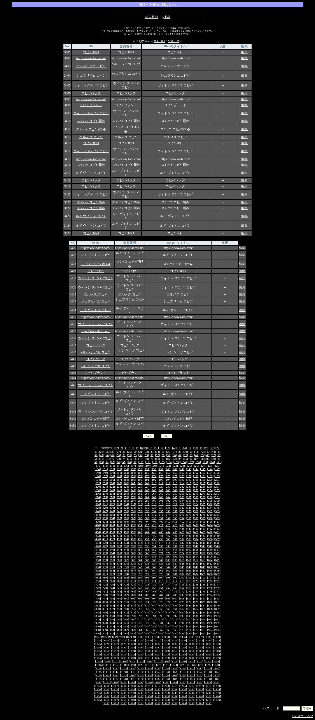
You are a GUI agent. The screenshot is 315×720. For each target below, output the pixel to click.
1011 (106, 640)
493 (119, 539)
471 (217, 532)
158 (168, 472)
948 (154, 626)
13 (167, 448)
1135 (141, 668)
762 (112, 591)
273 (217, 493)
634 (97, 567)
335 (147, 507)
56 (151, 455)
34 (157, 451)
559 (203, 549)
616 (97, 563)
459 (133, 532)
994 (97, 637)
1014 (132, 640)
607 (161, 560)
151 (119, 472)
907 (119, 619)
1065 (183, 651)
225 (133, 486)
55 (146, 455)
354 (154, 511)
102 (155, 462)
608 (168, 560)
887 (104, 616)
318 (154, 504)
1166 (149, 675)
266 (168, 493)
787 (161, 595)
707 (105, 581)
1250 (98, 696)
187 (119, 479)
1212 (157, 685)
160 (182, 472)
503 (189, 539)
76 (135, 458)
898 (182, 616)
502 (182, 539)
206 (126, 483)
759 (217, 588)
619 (119, 563)
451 (203, 528)
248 (168, 490)
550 (140, 549)
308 (210, 500)
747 (133, 588)
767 (147, 591)
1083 (209, 654)
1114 (216, 661)
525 (217, 542)
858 (154, 609)
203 (105, 483)
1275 (183, 699)
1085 (98, 658)
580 (97, 556)
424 (140, 525)
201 (217, 479)
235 (203, 486)
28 (123, 451)
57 (157, 455)
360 (196, 511)
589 (161, 556)
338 (168, 507)
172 (140, 476)
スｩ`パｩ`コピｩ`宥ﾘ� (91, 129)
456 (112, 532)
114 (112, 465)
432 (196, 525)
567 (133, 553)
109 (205, 462)
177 (175, 476)
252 (196, 490)
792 (196, 595)
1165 (141, 675)
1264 (217, 696)
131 (104, 469)
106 (183, 462)
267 (175, 493)
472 (97, 535)
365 (104, 514)
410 (168, 521)
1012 (115, 640)
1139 (174, 668)
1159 (216, 671)
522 (196, 542)
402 (112, 521)
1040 (98, 647)
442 (140, 528)
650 (210, 567)
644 (168, 567)
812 (210, 598)
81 (163, 458)
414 (196, 521)
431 (189, 525)
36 (168, 451)
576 (196, 553)
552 (154, 549)
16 (184, 448)
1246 (191, 692)
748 (140, 588)
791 (189, 595)
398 (210, 518)
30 (135, 451)
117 (133, 465)
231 (175, 486)
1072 (115, 654)
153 (133, 472)
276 (112, 497)
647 (189, 567)
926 (126, 623)
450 (196, 528)
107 (190, 462)
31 (140, 451)
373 (161, 514)
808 (182, 598)
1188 (208, 678)
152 (126, 472)
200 (210, 479)
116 (126, 465)
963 (133, 630)
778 (97, 595)
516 (154, 542)
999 (132, 637)
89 (207, 458)
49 (112, 455)
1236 (106, 692)
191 (147, 479)
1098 (209, 658)
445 (161, 528)
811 (203, 598)
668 (210, 570)
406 (140, 521)
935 (189, 623)
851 (104, 609)
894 (154, 616)
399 (217, 518)
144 (196, 469)
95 (112, 462)
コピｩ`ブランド (91, 105)
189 (133, 479)
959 (104, 630)
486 (196, 535)
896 (168, 616)
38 (179, 451)
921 (217, 619)
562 (97, 553)
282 (154, 497)
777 (217, 591)
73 (118, 458)
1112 (199, 661)
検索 (166, 17)
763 (119, 591)
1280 (106, 703)
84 (179, 458)
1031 (149, 644)
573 (175, 553)
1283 (132, 703)
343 (203, 507)
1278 (209, 699)
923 (104, 623)
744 (112, 588)
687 (217, 574)
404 (126, 521)
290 (210, 497)
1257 (158, 696)
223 (119, 486)
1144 (216, 668)
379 (203, 514)
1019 (174, 640)
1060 (141, 651)
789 (175, 595)
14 (173, 448)
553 (161, 549)
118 (139, 465)
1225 (141, 689)
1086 (106, 658)
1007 (200, 637)
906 (112, 619)
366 (112, 514)
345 (217, 507)
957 (217, 626)
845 (189, 605)
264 (154, 493)
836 (126, 605)
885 (217, 612)
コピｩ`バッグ (91, 93)
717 (175, 581)
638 (126, 567)
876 (154, 612)
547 (119, 549)
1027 (115, 644)
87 (196, 458)
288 (196, 497)
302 (168, 500)
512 (126, 542)
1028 (123, 644)
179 (189, 476)
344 (210, 507)
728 (126, 584)
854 (126, 609)
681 (175, 574)
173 (147, 476)
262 (140, 493)
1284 (141, 703)
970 (182, 630)
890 (126, 616)
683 (189, 574)
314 (126, 504)
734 (168, 584)
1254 (132, 696)
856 (140, 609)
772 (182, 591)
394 (182, 518)
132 (112, 469)
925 (119, 623)
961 (119, 630)
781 (119, 595)
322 (182, 504)
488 (210, 535)
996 (111, 637)
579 (217, 553)
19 (201, 448)
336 (154, 507)
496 (140, 539)
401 (105, 521)
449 (189, 528)
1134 (132, 668)
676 (140, 574)
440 (126, 528)
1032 (158, 644)
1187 (199, 678)
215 (189, 483)
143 (189, 469)
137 (147, 469)
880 (182, 612)
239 (104, 490)
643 (161, 567)
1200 (183, 682)
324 (196, 504)
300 (154, 500)
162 (196, 472)
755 (189, 588)
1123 (165, 664)
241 (119, 490)
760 (97, 591)
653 (104, 570)
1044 (132, 647)
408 (154, 521)
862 (182, 609)
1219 (217, 685)
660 (154, 570)
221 (104, 486)
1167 (157, 675)
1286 (158, 703)
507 (217, 539)
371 (147, 514)
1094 (174, 658)
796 (97, 598)
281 (147, 497)
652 (97, 570)
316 (140, 504)
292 (97, 500)
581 (104, 556)
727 (119, 584)
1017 (157, 640)
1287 (166, 703)
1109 (174, 661)
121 (160, 465)
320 (168, 504)
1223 (123, 689)
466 (182, 532)
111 (219, 462)
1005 (183, 637)
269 (189, 493)
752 (168, 588)
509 (105, 542)
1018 (166, 640)
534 (154, 546)
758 (210, 588)
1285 (149, 703)
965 (147, 630)
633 (217, 563)
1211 (149, 685)
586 (140, 556)
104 (169, 462)
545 (104, 549)
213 (175, 483)
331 (119, 507)
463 (161, 532)
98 (129, 462)
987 (175, 633)
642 (154, 567)
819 (133, 602)
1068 (209, 651)
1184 (174, 678)
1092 (158, 658)
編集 (244, 52)
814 (97, 602)
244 (140, 490)
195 (175, 479)
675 (133, 574)
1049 (174, 647)
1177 (115, 678)
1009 (217, 637)
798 (112, 598)
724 (97, 584)
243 (133, 490)
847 (203, 605)
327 (217, 504)
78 (146, 458)
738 (196, 584)
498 (154, 539)
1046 (149, 647)
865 (203, 609)
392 (168, 518)
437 (104, 528)
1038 (209, 644)
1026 (106, 644)
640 (140, 567)
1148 (124, 671)
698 (168, 577)
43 (207, 451)
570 (154, 553)
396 (196, 518)
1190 (98, 682)
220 (97, 486)
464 (168, 532)
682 (182, 574)
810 (196, 598)
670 (97, 574)
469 (203, 532)
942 (112, 626)
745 (119, 588)
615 (217, 560)
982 (140, 633)
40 (191, 451)
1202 (200, 682)
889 (119, 616)
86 (191, 458)
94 (106, 462)
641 (147, 567)
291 (217, 497)
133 (119, 469)
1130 (99, 668)
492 (112, 539)
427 (161, 525)
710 (126, 581)
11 (156, 448)
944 (126, 626)
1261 (191, 696)
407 (147, 521)
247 (161, 490)
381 (217, 514)
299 (147, 500)
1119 (132, 664)
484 (182, 535)
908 (126, 619)
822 (154, 602)
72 (112, 458)
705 (217, 577)
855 (133, 609)
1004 (174, 637)
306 (196, 500)
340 (182, 507)
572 (168, 553)
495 (133, 539)
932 (168, 623)
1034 (174, 644)
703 (203, 577)
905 (105, 619)
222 (112, 486)
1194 (132, 682)
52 (129, 455)
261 (133, 493)
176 (168, 476)
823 (161, 602)
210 (154, 483)
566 (126, 553)
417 (217, 521)
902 (210, 616)
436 (97, 528)
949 (161, 626)
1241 (149, 692)
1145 (99, 671)
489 (217, 535)
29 (129, 451)
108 (197, 462)
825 (175, 602)
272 (210, 493)
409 (161, 521)
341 (189, 507)
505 (203, 539)
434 (210, 525)
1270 (141, 699)
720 (196, 581)
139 (161, 469)
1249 (217, 692)
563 (104, 553)
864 (196, 609)
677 (147, 574)
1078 (166, 654)
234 (196, 486)
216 (196, 483)
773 (189, 591)
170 (126, 476)
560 (210, 549)
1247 (200, 692)
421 (119, 525)
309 (217, 500)
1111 (191, 661)
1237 (115, 692)
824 (168, 602)
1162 (115, 675)
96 (118, 462)
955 (203, 626)
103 (162, 462)
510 (112, 542)
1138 (166, 668)
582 (112, 556)
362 (210, 511)
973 (203, 630)
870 (112, 612)
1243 (166, 692)
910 (140, 619)
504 (196, 539)
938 (210, 623)
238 (97, 490)
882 (196, 612)
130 (97, 469)
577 (203, 553)
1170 (183, 675)
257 (104, 493)
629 (189, 563)
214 (182, 483)
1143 (208, 668)
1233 (209, 689)
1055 (98, 651)
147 (217, 469)
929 (147, 623)
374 (168, 514)
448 (182, 528)
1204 (216, 682)
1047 (158, 647)
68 (218, 455)
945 (133, 626)
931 (161, 623)
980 (126, 633)
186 (112, 479)
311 (105, 504)
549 (133, 549)
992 (210, 633)
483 (175, 535)
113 (105, 465)
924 (112, 623)
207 (133, 483)
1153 (166, 671)
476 (126, 535)
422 (126, 525)
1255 (141, 696)
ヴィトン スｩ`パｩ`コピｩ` (91, 85)
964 (140, 630)
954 (196, 626)
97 (123, 462)
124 (182, 465)
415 (203, 521)
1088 (123, 658)
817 (119, 602)
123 (175, 465)
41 (196, 451)
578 (210, 553)
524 (210, 542)
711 (133, 581)
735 (175, 584)
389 (147, 518)
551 (147, 549)
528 (112, 546)
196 (182, 479)
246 (154, 490)
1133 (124, 668)
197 (189, 479)
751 (161, 588)
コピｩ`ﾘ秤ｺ (91, 52)
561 (217, 549)
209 (147, 483)
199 (203, 479)
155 (147, 472)
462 (154, 532)
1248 (209, 692)
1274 (174, 699)
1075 (141, 654)
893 (147, 616)
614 (210, 560)
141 (175, 469)
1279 (217, 699)
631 (203, 563)
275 (104, 497)
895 (161, 616)
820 (140, 602)
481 (161, 535)
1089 (132, 658)
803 (147, 598)
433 (203, 525)
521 (189, 542)
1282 (123, 703)
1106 (149, 661)
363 (217, 511)
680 (168, 574)
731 (147, 584)
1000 (140, 637)
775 (203, 591)
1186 (191, 678)
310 (97, 504)
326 (210, 504)
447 (175, 528)
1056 (106, 651)
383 (104, 518)
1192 (115, 682)
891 (133, 616)
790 (182, 595)
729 (133, 584)
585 (133, 556)
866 (210, 609)
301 (161, 500)
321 (175, 504)
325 (203, 504)
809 (189, 598)
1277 (200, 699)
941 (104, 626)
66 (207, 455)
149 (104, 472)
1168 (166, 675)
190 (140, 479)
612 (196, 560)
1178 (124, 678)
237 (217, 486)
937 (203, 623)
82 (168, 458)
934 (182, 623)
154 (140, 472)
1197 (157, 682)
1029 (132, 644)
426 (154, 525)
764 (126, 591)
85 (185, 458)
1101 (107, 661)
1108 (166, 661)
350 (126, 511)
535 (161, 546)
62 (185, 455)
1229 (174, 689)
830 (210, 602)
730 (140, 584)
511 (119, 542)
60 (174, 455)
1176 (107, 678)
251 (189, 490)
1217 (200, 685)
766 (140, 591)
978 (112, 633)
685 (203, 574)
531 (133, 546)
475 (119, 535)
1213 (166, 685)
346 (97, 511)
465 (175, 532)
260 (126, 493)
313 (119, 504)
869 (104, 612)
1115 (99, 664)
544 (97, 549)
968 (168, 630)
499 (161, 539)
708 (112, 581)
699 (175, 577)
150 (112, 472)
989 (189, 633)
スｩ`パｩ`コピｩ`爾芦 (91, 121)
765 (133, 591)
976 (97, 633)
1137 (157, 668)
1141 (191, 668)
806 (168, 598)
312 (111, 504)
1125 (182, 664)
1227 (158, 689)
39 (185, 451)
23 (95, 451)
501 (175, 539)
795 (217, 595)
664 (182, 570)
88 (202, 458)
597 (217, 556)
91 (218, 458)
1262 (200, 696)
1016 (149, 640)
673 (119, 574)
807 (175, 598)
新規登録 (151, 17)
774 (196, 591)
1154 (174, 671)
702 (196, 577)
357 (175, 511)
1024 (217, 640)
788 (168, 595)
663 (175, 570)
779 (104, 595)
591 (175, 556)
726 (112, 584)
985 (161, 633)
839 (147, 605)
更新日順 (159, 41)
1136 (149, 668)
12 (162, 448)
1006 (191, 637)
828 (196, 602)
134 (126, 469)
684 (196, 574)
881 (189, 612)
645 (175, 567)
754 (182, 588)
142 (182, 469)
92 (95, 462)
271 (203, 493)
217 (203, 483)
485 (189, 535)
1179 (132, 678)
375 (175, 514)
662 (168, 570)
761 (104, 591)
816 (112, 602)
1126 (191, 664)
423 (133, 525)
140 (168, 469)
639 (133, 567)
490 (97, 539)
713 (147, 581)
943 (119, 626)
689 (104, 577)
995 (104, 637)
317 (147, 504)
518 (168, 542)
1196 (149, 682)
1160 (99, 675)
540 (196, 546)
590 (168, 556)
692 (126, 577)
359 (189, 511)
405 (133, 521)
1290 (191, 703)
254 (210, 490)
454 (97, 532)
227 (147, 486)
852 (112, 609)
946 (140, 626)
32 (146, 451)
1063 (166, 651)
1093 (166, 658)
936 (196, 623)
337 (161, 507)
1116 (107, 664)
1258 (166, 696)
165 (217, 472)
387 (133, 518)
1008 (208, 637)
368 (126, 514)
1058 (123, 651)
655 (119, 570)
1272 (158, 699)
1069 (217, 651)
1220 (98, 689)
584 (126, 556)
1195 (140, 682)
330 (112, 507)
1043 (123, 647)
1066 (191, 651)
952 (182, 626)
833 (104, 605)
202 (97, 483)
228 (154, 486)
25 (107, 451)
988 (182, 633)
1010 (98, 640)
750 (154, 588)
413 (189, 521)
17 (190, 448)
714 (154, 581)
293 (104, 500)
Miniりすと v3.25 (302, 716)
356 (168, 511)
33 (151, 451)
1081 (191, 654)
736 (182, 584)
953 (189, 626)
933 (175, 623)
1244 (174, 692)
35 (163, 451)
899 (189, 616)
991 (203, 633)
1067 (200, 651)
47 (101, 455)
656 (126, 570)
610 (182, 560)
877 (161, 612)
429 (175, 525)
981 (133, 633)
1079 (174, 654)
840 (154, 605)
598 (97, 560)
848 (210, 605)
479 (147, 535)
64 (196, 455)
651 (217, 567)
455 (104, 532)
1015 (141, 640)
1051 (191, 647)
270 (196, 493)
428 (168, 525)
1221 (106, 689)
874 (140, 612)
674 (126, 574)
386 (126, 518)
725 (104, 584)
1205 (98, 685)
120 (153, 465)
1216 (191, 685)
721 (203, 581)
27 (118, 451)
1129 (216, 664)
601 (119, 560)
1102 (116, 661)
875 (147, 612)
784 (140, 595)
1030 (141, 644)
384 (112, 518)
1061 (149, 651)
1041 (106, 647)
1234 (217, 689)
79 (151, 458)
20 (206, 448)
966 (154, 630)
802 (140, 598)
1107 (158, 661)
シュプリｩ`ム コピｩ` (91, 75)
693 (133, 577)
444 (154, 528)
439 (119, 528)
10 (150, 448)
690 (112, 577)
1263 (209, 696)
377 (189, 514)
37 (174, 451)
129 (217, 465)
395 (189, 518)
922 (97, 623)
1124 (174, 664)
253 (203, 490)
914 (168, 619)
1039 (217, 644)
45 (218, 451)
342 (196, 507)
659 (147, 570)
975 (217, 630)
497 (147, 539)
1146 (107, 671)
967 (161, 630)
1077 (158, 654)
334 (140, 507)
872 (126, 612)
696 (154, 577)
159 (175, 472)
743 (104, 588)
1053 (209, 647)
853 (119, 609)
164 (210, 472)
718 (182, 581)
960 (112, 630)
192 (154, 479)
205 (119, 483)
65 (202, 455)
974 (210, 630)
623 (147, 563)
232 (182, 486)
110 (212, 462)
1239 (132, 692)
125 (189, 465)
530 (126, 546)
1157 (199, 671)
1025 (98, 644)
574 (182, 553)
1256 (149, 696)
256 (97, 493)
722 (210, 581)
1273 (166, 699)
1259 (174, 696)
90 (213, 458)
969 (175, 630)
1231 (191, 689)
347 (104, 511)
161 (189, 472)
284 (168, 497)
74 (123, 458)
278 (126, 497)
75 (129, 458)
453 (217, 528)
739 (203, 584)
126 (196, 465)
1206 (107, 685)
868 (97, 612)
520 (182, 542)
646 (182, 567)
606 (154, 560)
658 (140, 570)
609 (175, 560)
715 (161, 581)
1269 (132, 699)
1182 (157, 678)
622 (140, 563)
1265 (98, 699)
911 (147, 619)
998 (125, 637)
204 (112, 483)
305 (189, 500)
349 (119, 511)
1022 (200, 640)
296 (126, 500)
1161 (107, 675)
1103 (124, 661)
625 (161, 563)
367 (119, 514)
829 (203, 602)
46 (95, 455)
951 (175, 626)
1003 (166, 637)
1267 (115, 699)
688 (97, 577)
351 (133, 511)
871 (119, 612)
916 (182, 619)
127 (203, 465)
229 (161, 486)
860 (168, 609)
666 (196, 570)
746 (126, 588)
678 (154, 574)
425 (147, 525)
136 (140, 469)
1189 (216, 678)
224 (126, 486)
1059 (132, 651)
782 (126, 595)
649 (203, 567)
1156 (191, 671)
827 (189, 602)
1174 (216, 675)
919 (203, 619)
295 (119, 500)
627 (175, 563)
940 (97, 626)
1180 (141, 678)
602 (126, 560)
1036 (191, 644)
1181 (149, 678)
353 (147, 511)
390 (154, 518)
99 (134, 462)
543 (217, 546)
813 (217, 598)
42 (202, 451)
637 (119, 567)
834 (112, 605)
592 (182, 556)
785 (147, 595)
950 (168, 626)
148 (97, 472)
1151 (149, 671)
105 (176, 462)
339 (175, 507)
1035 (183, 644)
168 (112, 476)
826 (182, 602)
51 (123, 455)
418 (97, 525)
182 (210, 476)
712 (140, 581)
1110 (183, 661)
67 (213, 455)
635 (104, 567)
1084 (217, 654)
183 (217, 476)
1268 (123, 699)
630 (196, 563)
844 (182, 605)
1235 (98, 692)
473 (104, 535)
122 (167, 465)
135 (133, 469)
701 (189, 577)
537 (175, 546)
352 (140, 511)
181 (203, 476)
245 (147, 490)
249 (175, 490)
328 (97, 507)
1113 (208, 661)
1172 (199, 675)
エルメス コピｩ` (91, 137)
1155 (183, 671)
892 (140, 616)
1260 (183, 696)
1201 (191, 682)
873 (133, 612)
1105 (141, 661)
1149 (132, 671)
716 (168, 581)
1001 (149, 637)
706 (97, 581)
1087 (115, 658)
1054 (217, 647)
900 (196, 616)
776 (210, 591)
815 (104, 602)
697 (161, 577)
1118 (124, 664)
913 (161, 619)
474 (112, 535)
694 (140, 577)
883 (203, 612)
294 (112, 500)
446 (168, 528)
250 (182, 490)
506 (210, 539)
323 (189, 504)
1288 (174, 703)
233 (189, 486)
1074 (132, 654)
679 (161, 574)
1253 (123, 696)
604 (140, 560)
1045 (141, 647)
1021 (191, 640)
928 (140, 623)
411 (175, 521)
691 (119, 577)
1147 (115, 671)
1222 (115, 689)
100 (141, 462)
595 (203, 556)
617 (104, 563)
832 (97, 605)
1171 (191, 675)
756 (196, 588)
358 (182, 511)
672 (112, 574)
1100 (99, 661)
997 (118, 637)
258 (112, 493)
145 (203, 469)
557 (189, 549)
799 (119, 598)
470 (210, 532)
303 (175, 500)
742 (97, 588)
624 (154, 563)
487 (203, 535)
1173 (208, 675)
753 (175, 588)
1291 (200, 703)
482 (168, 535)
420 (112, 525)
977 (104, 633)
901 (203, 616)
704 (210, 577)
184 (97, 479)
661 (161, 570)
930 (154, 623)
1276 (191, 699)
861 (175, 609)
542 (210, 546)
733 (161, 584)
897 (175, 616)
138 (154, 469)
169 (119, 476)
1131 (107, 668)
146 (210, 469)
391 (161, 518)
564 (112, 553)
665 (189, 570)
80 (157, 458)
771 (175, 591)
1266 (106, 699)
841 (161, 605)
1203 (208, 682)
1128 (207, 664)
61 (179, 455)
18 (195, 448)
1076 (149, 654)
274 (97, 497)
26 (112, 451)
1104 (132, 661)
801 (133, 598)
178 (182, 476)
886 (97, 616)
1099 (217, 658)
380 (210, 514)
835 (119, 605)
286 (182, 497)
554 (168, 549)
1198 (165, 682)
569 (147, 553)
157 (161, 472)
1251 (106, 696)
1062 (158, 651)
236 (210, 486)
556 (182, 549)
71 (107, 458)
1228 (166, 689)
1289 (183, 703)
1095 (183, 658)
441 (133, 528)
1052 (200, 647)
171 (133, 476)
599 (105, 560)
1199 (174, 682)
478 (140, 535)
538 (182, 546)
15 (178, 448)
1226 (149, 689)
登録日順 (173, 41)
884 (210, 612)
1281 (115, 703)
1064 (174, 651)
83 (174, 458)
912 (154, 619)
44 (213, 451)
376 (182, 514)
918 (196, 619)
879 (175, 612)
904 (97, 619)
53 (135, 455)
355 (161, 511)
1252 (115, 696)
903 (217, 616)
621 (133, 563)
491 (104, 539)
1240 (141, 692)
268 (182, 493)
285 (175, 497)
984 (154, 633)
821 (147, 602)
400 (97, 521)
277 (119, 497)
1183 (166, 678)
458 (126, 532)
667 (203, 570)
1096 (191, 658)
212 (168, 483)
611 (189, 560)
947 (147, 626)
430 (182, 525)
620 (126, 563)
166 (97, 476)
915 (175, 619)
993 (217, 633)
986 (168, 633)
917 (189, 619)
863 (189, 609)
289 (203, 497)
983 (147, 633)
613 (203, 560)
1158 (208, 671)
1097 (200, 658)
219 (217, 483)
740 (210, 584)
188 (126, 479)
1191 (107, 682)
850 (97, 609)
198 (196, 479)
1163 (124, 675)
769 (161, 591)
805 (161, 598)
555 (175, 549)
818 (126, 602)
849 (217, 605)
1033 (166, 644)
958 (97, 630)
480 (154, 535)
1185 (183, 678)
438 (112, 528)
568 (140, 553)
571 (161, 553)
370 (140, 514)
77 (140, 458)
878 (168, 612)
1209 (132, 685)
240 (112, 490)
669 (217, 570)
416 (210, 521)
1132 (115, 668)
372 (154, 514)
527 (104, 546)
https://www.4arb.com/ (91, 58)
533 (147, 546)
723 (217, 581)
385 (119, 518)
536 (168, 546)
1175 (99, 678)
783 (133, 595)
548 (126, 549)
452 (210, 528)
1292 (209, 703)
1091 (149, 658)
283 (161, 497)
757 (203, 588)
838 (140, 605)
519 (175, 542)
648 (196, 567)
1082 (200, 654)
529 (119, 546)
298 (140, 500)
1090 (141, 658)
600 (112, 560)
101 (148, 462)
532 (140, 546)
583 (119, 556)
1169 (174, 675)
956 (210, 626)
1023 (209, 640)
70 (101, 458)
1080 (183, 654)
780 (112, 595)
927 (133, 623)
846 (196, 605)
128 (210, 465)
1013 (123, 640)
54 (140, 455)
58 (163, 455)
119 (146, 465)
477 (133, 535)
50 (118, 455)
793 (203, 595)
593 (189, 556)
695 (147, 577)
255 (217, 490)
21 (212, 448)
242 (126, 490)
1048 (166, 647)
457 (119, 532)
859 (161, 609)
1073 (123, 654)
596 (210, 556)
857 (147, 609)
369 (133, 514)
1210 (141, 685)
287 (189, 497)
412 (182, 521)
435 (217, 525)
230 (168, 486)
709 (119, 581)
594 (196, 556)
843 (175, 605)
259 (119, 493)
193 (161, 479)
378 (196, 514)
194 (168, 479)
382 (97, 518)
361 (203, 511)
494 (126, 539)
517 (161, 542)
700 (182, 577)
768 (154, 591)
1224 (132, 689)
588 (154, 556)
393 (175, 518)
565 (119, 553)
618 (112, 563)
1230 (183, 689)
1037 (200, 644)
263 (147, 493)
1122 (157, 664)
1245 (183, 692)
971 (189, 630)
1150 (141, 671)
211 (161, 483)
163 (203, 472)
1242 (158, 692)
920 (210, 619)
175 (161, 476)
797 (105, 598)
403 (119, 521)
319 (161, 504)
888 (112, 616)
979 (119, 633)
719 (189, 581)
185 (104, 479)
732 (154, 584)
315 (133, 504)
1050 (183, 647)
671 (104, 574)
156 (154, 472)
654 (112, 570)
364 (97, 514)
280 (140, 497)
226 (140, 486)
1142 (199, 668)
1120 (140, 664)
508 (97, 542)
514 (140, 542)
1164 (132, 675)
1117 (115, 664)
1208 (123, 685)
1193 (123, 682)
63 (191, 455)
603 (133, 560)
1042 (115, 647)
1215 (183, 685)
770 (168, 591)
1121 (149, 664)
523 (203, 542)
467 (189, 532)
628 (182, 563)
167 (104, 476)
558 (196, 549)
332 (126, 507)
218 (210, 483)
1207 (115, 685)
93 (101, 462)
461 (147, 532)
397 (203, 518)
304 (182, 500)
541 (203, 546)
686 (210, 574)
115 (119, 465)
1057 (115, 651)
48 (107, 455)
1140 (183, 668)
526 (97, 546)
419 (104, 525)
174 (154, 476)
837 (133, 605)
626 (168, 563)
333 (133, 507)
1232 (200, 689)
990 (196, 633)
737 (189, 584)
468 (196, 532)
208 (140, 483)
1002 (157, 637)
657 (133, 570)
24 (101, 451)
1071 (106, 654)
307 (203, 500)
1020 (183, 640)
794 (210, 595)
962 (126, 630)
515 (147, 542)
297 (133, 500)
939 (217, 623)
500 (168, 539)
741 (217, 584)
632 (210, 563)
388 (140, 518)
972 (196, 630)
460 (140, 532)
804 (154, 598)
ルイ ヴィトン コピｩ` (91, 172)
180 (196, 476)
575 (189, 553)
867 (217, 609)
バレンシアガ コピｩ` (91, 66)
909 (133, 619)
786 (154, 595)
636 (112, 567)
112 (98, 465)
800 (126, 598)
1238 (123, 692)
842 (168, 605)
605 (147, 560)
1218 (209, 685)
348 (112, 511)
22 (217, 448)
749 (147, 588)
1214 (174, 685)
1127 (199, 664)
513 (133, 542)
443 (147, 528)
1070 (98, 654)
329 (104, 507)
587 (147, 556)
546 (112, 549)
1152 (157, 671)
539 (189, 546)
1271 (149, 699)
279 (133, 497)
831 (217, 602)
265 (161, 493)
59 (168, 455)
